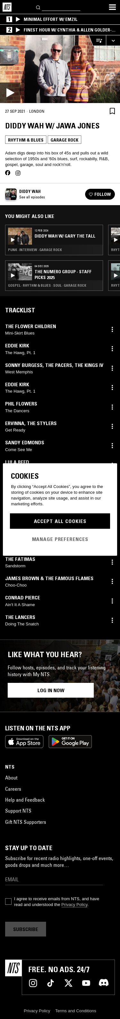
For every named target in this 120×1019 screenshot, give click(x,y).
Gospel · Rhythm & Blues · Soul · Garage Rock (47, 285)
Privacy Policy (74, 904)
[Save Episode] (112, 111)
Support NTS (18, 810)
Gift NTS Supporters (25, 822)
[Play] (60, 69)
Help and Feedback (25, 800)
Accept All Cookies (60, 521)
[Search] (38, 7)
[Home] (7, 7)
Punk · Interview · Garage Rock (35, 250)
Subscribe (25, 929)
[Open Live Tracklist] (97, 40)
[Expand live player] (113, 40)
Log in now (50, 690)
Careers (13, 789)
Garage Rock (64, 140)
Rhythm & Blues (26, 140)
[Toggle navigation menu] (112, 7)
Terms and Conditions (75, 1010)
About (11, 777)
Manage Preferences (60, 539)
